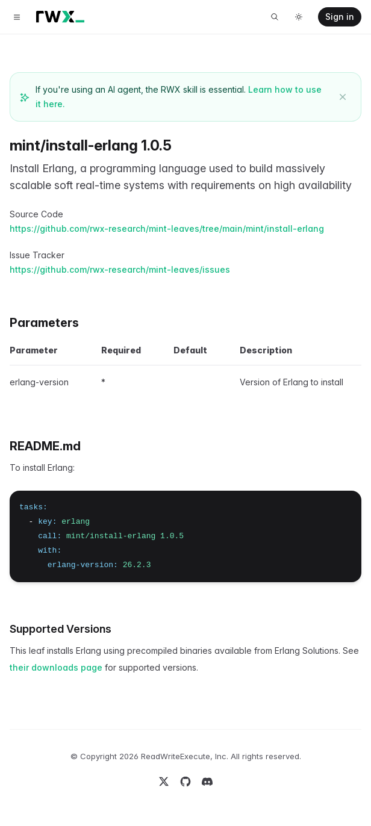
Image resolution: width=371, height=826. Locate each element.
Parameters (44, 322)
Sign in (339, 16)
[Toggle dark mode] (299, 17)
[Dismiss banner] (342, 96)
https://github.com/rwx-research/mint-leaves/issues (120, 269)
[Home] (60, 16)
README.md (45, 446)
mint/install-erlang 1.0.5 (91, 145)
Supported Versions (60, 629)
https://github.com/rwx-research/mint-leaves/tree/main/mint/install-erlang (167, 228)
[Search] (274, 17)
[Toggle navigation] (17, 17)
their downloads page (56, 667)
